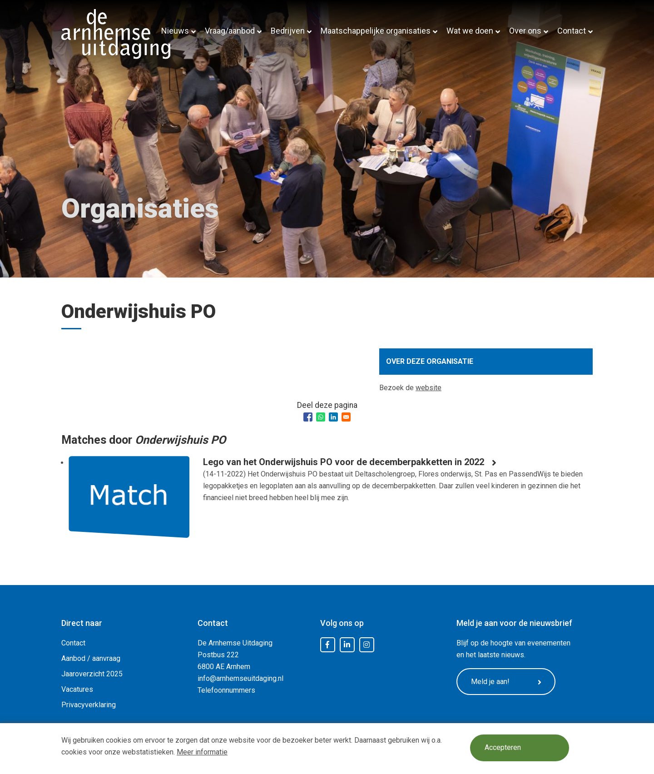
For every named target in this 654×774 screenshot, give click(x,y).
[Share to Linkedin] (333, 417)
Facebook (327, 645)
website (428, 387)
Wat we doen (469, 30)
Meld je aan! (506, 682)
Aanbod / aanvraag (90, 658)
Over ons (525, 30)
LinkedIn (347, 645)
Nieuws (175, 30)
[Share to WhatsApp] (320, 417)
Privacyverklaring (88, 704)
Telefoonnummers (226, 690)
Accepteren (503, 748)
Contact (571, 30)
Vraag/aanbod (230, 30)
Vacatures (77, 689)
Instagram (366, 645)
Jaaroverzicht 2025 (92, 674)
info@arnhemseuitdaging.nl (240, 678)
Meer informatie (202, 752)
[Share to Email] (346, 417)
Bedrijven (288, 30)
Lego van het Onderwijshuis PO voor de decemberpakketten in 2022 (343, 461)
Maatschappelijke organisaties (376, 30)
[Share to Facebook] (307, 417)
